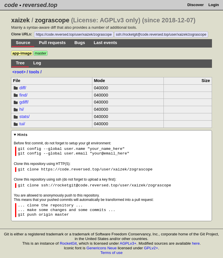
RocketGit (68, 243)
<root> (19, 72)
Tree (20, 63)
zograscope (52, 20)
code (11, 5)
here (196, 243)
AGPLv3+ (128, 243)
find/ (23, 95)
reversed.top (39, 5)
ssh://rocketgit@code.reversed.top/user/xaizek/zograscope (161, 34)
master (40, 53)
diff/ (22, 88)
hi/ (21, 109)
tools (34, 72)
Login (213, 5)
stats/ (24, 116)
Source (23, 42)
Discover (195, 5)
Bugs (79, 42)
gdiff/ (24, 102)
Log (37, 63)
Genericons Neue (102, 248)
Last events (105, 42)
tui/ (22, 123)
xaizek (20, 20)
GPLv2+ (151, 248)
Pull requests (52, 42)
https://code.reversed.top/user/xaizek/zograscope (74, 34)
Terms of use (111, 252)
